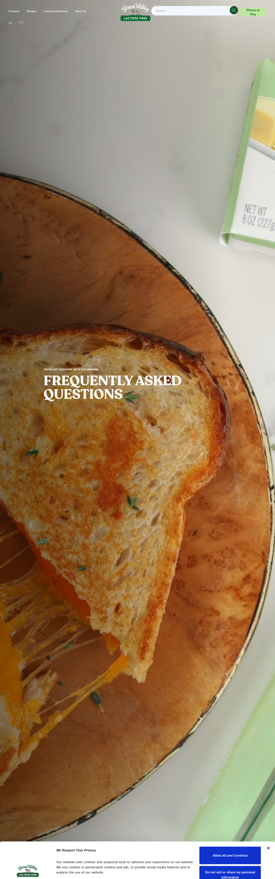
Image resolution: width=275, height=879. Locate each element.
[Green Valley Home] (135, 12)
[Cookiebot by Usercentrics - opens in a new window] (28, 870)
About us (80, 11)
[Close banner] (268, 814)
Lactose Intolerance (56, 11)
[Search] (233, 12)
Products (14, 11)
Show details (66, 870)
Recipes (31, 11)
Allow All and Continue (230, 821)
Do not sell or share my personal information (230, 840)
